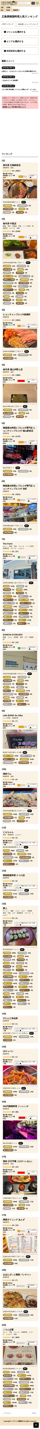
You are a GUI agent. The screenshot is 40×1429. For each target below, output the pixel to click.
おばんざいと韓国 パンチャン (17, 1274)
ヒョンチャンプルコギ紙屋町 (16, 314)
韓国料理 (15, 10)
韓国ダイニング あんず (14, 1219)
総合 (2, 10)
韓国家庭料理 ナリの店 (14, 875)
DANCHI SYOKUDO (12, 635)
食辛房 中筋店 (9, 223)
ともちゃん (8, 832)
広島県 (8, 7)
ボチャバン (8, 1051)
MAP (23, 202)
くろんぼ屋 (8, 1329)
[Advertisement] (20, 129)
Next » (34, 1413)
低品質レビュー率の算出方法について (14, 107)
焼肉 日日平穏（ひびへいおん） (18, 1161)
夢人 (5, 908)
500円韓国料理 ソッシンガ (15, 1106)
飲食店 (8, 10)
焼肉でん (7, 774)
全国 (2, 7)
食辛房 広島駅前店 (12, 165)
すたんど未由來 (10, 1018)
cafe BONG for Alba (13, 715)
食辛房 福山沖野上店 (8, 68)
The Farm (7, 544)
